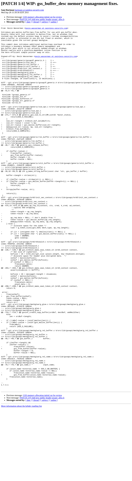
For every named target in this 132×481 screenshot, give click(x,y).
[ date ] (28, 22)
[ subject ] (45, 22)
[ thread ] (36, 22)
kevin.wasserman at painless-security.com (46, 28)
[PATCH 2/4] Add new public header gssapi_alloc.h (42, 19)
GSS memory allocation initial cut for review (42, 17)
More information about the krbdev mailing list (21, 479)
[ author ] (54, 22)
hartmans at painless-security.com (29, 10)
